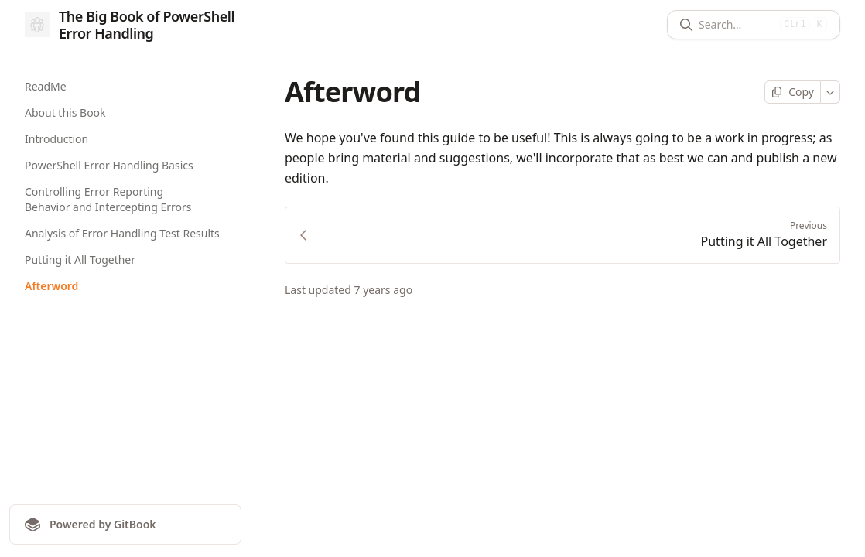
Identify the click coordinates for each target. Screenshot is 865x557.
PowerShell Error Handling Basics (109, 165)
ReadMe (46, 86)
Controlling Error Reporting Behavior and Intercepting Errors (108, 199)
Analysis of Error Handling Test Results (122, 233)
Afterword (51, 285)
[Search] (736, 25)
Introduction (56, 139)
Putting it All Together (80, 259)
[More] (830, 92)
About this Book (65, 112)
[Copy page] (792, 92)
